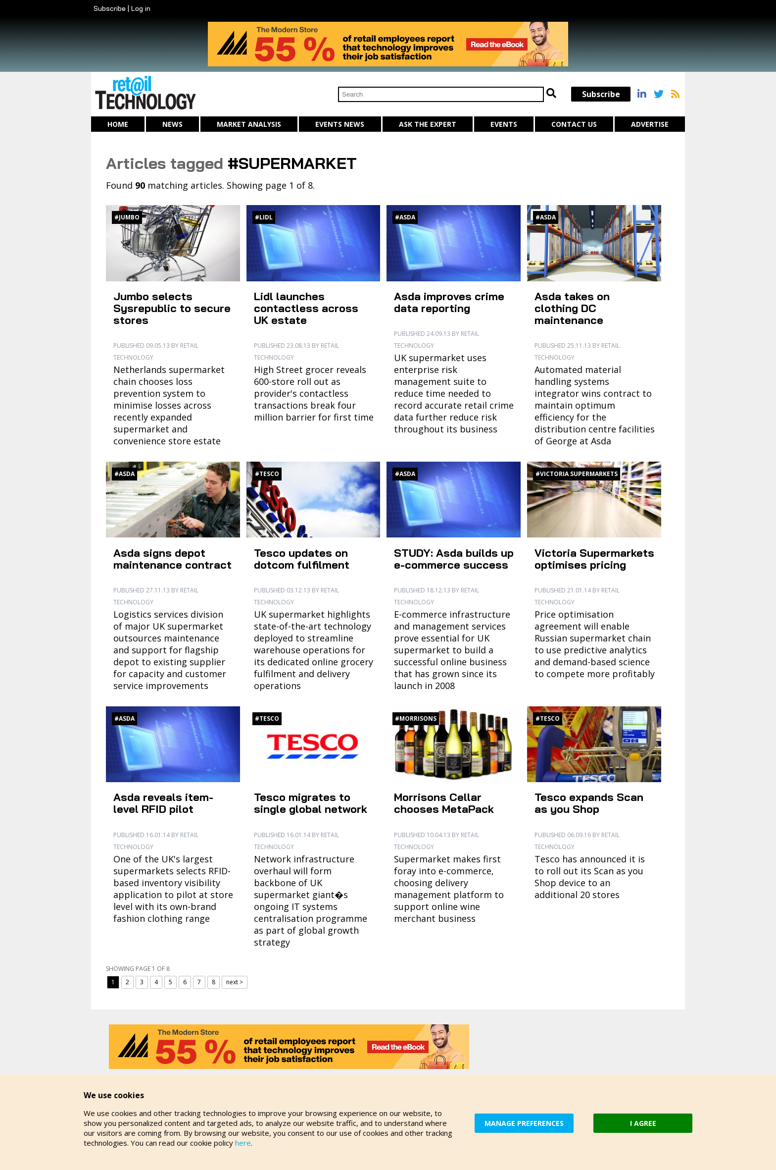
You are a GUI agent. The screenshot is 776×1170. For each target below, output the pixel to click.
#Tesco (267, 474)
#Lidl (264, 217)
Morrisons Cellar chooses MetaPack (444, 803)
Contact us (574, 124)
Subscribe (110, 8)
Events (503, 124)
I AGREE (643, 1123)
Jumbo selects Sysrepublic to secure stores (172, 308)
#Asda (405, 217)
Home (117, 124)
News (172, 124)
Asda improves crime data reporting (449, 302)
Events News (339, 124)
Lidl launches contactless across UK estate (306, 308)
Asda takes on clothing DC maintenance (572, 308)
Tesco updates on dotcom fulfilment (301, 559)
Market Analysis (249, 124)
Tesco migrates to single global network (310, 803)
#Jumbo (127, 217)
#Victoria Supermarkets (576, 474)
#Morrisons (415, 718)
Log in (140, 8)
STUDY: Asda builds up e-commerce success (454, 559)
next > (234, 982)
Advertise (650, 124)
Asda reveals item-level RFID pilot (163, 803)
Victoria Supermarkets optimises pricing (594, 559)
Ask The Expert (427, 124)
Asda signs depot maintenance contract (172, 559)
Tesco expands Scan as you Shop (588, 803)
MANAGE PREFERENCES (524, 1123)
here (243, 1143)
